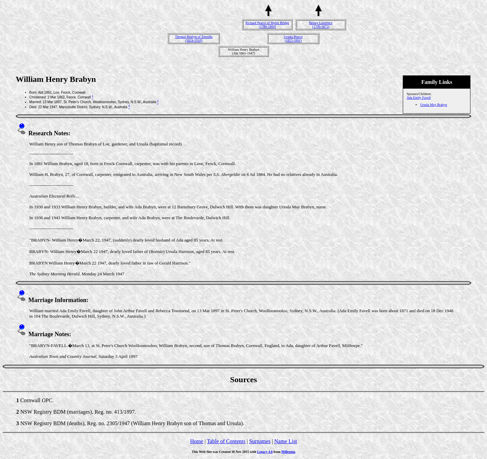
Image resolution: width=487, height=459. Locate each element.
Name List (285, 441)
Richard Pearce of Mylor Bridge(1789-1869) (267, 24)
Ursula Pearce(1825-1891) (293, 38)
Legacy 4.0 (265, 452)
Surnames (260, 441)
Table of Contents (226, 441)
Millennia (288, 452)
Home (196, 441)
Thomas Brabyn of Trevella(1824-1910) (193, 38)
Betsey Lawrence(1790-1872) (320, 24)
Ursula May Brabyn (433, 105)
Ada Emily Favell (419, 97)
